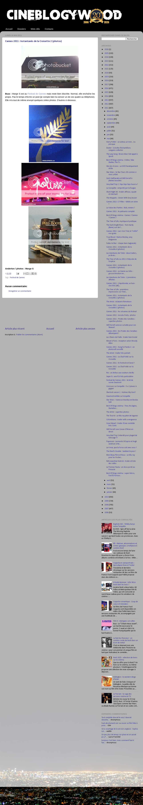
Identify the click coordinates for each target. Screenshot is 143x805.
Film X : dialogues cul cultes (124, 621)
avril (109, 480)
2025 (107, 53)
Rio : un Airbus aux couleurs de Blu (120, 373)
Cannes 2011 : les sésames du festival (121, 311)
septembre (111, 123)
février (110, 488)
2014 (107, 96)
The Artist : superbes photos (117, 412)
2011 (107, 108)
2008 (107, 505)
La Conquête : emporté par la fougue (121, 188)
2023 (107, 61)
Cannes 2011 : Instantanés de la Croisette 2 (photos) (33, 41)
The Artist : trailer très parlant (118, 353)
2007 (107, 509)
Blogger (76, 798)
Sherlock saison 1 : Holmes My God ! (121, 392)
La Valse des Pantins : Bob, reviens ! (120, 208)
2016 (107, 88)
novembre (111, 115)
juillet (109, 131)
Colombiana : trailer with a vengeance (121, 420)
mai (108, 139)
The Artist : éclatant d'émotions (119, 302)
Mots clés (35, 29)
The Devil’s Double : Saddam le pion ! (121, 451)
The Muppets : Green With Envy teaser (121, 198)
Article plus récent (15, 328)
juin (108, 135)
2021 (107, 69)
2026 (107, 49)
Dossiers (21, 29)
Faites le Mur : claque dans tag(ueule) (121, 243)
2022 (107, 65)
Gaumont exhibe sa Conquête (118, 396)
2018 (107, 81)
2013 (107, 100)
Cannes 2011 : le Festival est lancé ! (120, 363)
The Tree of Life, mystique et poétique (121, 221)
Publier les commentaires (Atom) (29, 335)
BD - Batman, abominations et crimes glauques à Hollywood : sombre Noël (125, 546)
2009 (107, 501)
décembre (111, 111)
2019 (107, 77)
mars (109, 484)
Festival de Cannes (17, 278)
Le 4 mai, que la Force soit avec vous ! (121, 448)
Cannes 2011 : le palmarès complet (120, 211)
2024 (107, 57)
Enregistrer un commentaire (20, 291)
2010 (107, 497)
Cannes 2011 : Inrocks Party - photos (121, 315)
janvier (110, 492)
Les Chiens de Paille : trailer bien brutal (121, 337)
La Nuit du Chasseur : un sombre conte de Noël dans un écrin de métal (125, 640)
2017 (107, 85)
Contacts (49, 29)
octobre (110, 119)
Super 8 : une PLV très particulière (119, 376)
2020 (107, 73)
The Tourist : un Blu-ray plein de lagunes (122, 416)
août (109, 127)
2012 (107, 104)
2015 (107, 92)
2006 (107, 512)
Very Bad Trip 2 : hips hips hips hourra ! (122, 184)
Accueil (9, 29)
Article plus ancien (85, 328)
